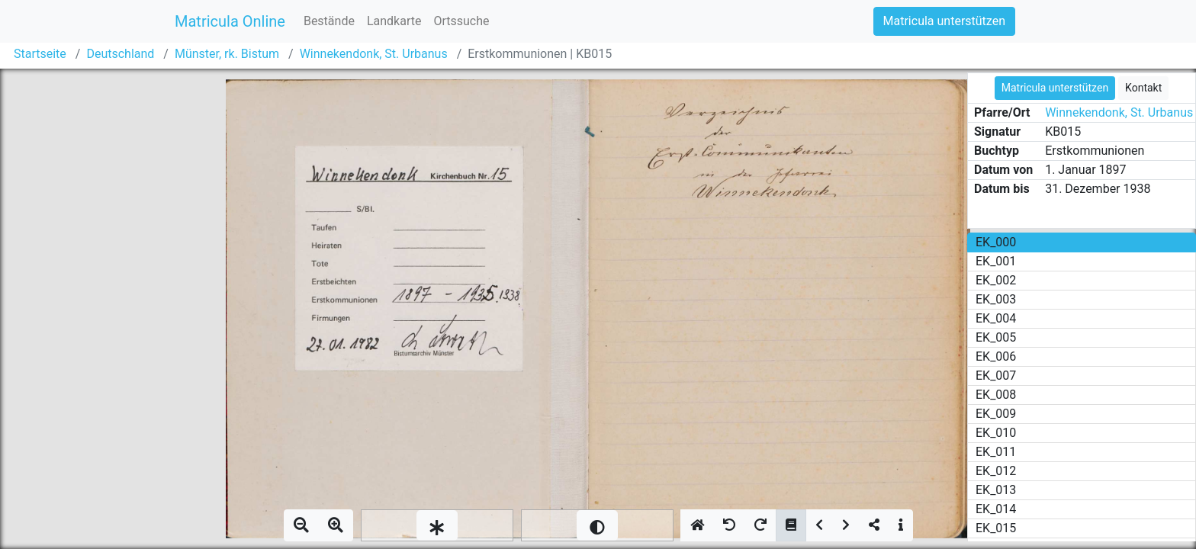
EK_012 (996, 471)
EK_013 (996, 490)
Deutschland (120, 54)
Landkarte (394, 21)
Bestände (329, 21)
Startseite (40, 54)
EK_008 (996, 394)
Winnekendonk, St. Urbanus (374, 54)
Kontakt (1143, 88)
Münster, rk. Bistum (227, 54)
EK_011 (996, 452)
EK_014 (996, 509)
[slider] (437, 525)
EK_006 (996, 356)
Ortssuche (461, 21)
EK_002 (996, 280)
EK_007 (996, 375)
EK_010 (996, 432)
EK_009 (996, 413)
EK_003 (996, 299)
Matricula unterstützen (944, 21)
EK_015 (996, 528)
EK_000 (996, 242)
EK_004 (996, 318)
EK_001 (996, 261)
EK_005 (996, 337)
